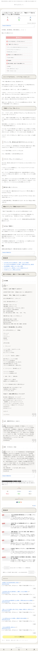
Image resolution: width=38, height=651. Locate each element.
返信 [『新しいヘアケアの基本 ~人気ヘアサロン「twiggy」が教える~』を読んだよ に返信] (34, 615)
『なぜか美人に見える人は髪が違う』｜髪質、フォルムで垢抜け (16, 262)
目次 (18, 37)
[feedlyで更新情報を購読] (19, 502)
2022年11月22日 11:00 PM (6, 610)
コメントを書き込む (19, 636)
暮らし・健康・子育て (27, 482)
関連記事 (9, 60)
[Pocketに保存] (7, 20)
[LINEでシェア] (19, 20)
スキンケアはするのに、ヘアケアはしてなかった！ (16, 41)
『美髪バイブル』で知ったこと (13, 44)
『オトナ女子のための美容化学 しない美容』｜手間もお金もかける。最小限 (18, 264)
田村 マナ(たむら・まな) (11, 70)
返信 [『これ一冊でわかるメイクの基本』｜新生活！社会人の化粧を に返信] (34, 624)
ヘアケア (8, 482)
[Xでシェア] (7, 18)
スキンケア (27, 481)
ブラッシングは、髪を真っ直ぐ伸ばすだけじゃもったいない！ (17, 47)
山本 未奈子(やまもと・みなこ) (12, 68)
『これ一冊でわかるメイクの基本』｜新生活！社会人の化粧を (14, 618)
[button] (30, 20)
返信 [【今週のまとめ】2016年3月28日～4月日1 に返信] (34, 588)
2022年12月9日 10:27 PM (6, 619)
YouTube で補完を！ (10, 57)
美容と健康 (15, 481)
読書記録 (19, 481)
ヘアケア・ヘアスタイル (14, 482)
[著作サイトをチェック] (17, 502)
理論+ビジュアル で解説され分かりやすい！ (15, 54)
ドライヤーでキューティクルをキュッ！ (14, 49)
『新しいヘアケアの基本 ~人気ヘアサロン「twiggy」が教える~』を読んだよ (17, 609)
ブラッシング (4, 482)
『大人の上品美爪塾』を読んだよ (8, 627)
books (23, 481)
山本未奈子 (21, 482)
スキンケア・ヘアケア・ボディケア (7, 481)
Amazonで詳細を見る (6, 25)
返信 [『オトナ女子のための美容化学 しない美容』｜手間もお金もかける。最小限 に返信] (34, 606)
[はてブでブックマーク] (30, 18)
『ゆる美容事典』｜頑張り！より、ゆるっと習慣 (13, 266)
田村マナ (32, 482)
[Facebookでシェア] (19, 18)
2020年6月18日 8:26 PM (5, 601)
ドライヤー (31, 481)
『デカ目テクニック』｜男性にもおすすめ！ (12, 269)
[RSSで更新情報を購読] (21, 502)
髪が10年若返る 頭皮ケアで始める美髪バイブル (16, 63)
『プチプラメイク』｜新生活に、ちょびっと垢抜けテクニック (15, 267)
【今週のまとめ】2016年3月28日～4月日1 (10, 582)
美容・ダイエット (5, 484)
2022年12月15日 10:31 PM (6, 628)
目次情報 (8, 66)
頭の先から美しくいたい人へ (12, 51)
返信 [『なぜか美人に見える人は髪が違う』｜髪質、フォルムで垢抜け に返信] (34, 597)
